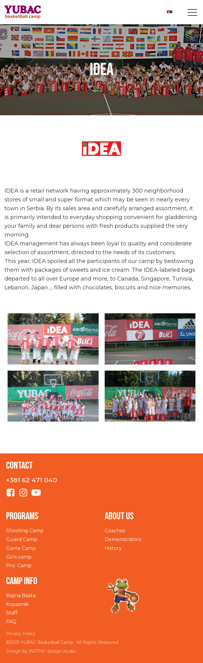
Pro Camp (19, 565)
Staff (12, 613)
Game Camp (21, 548)
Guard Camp (21, 539)
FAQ (11, 621)
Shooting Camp (25, 530)
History (113, 548)
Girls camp (19, 557)
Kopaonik (17, 604)
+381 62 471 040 (31, 480)
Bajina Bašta (21, 595)
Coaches (115, 530)
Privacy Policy (21, 633)
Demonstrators (123, 539)
